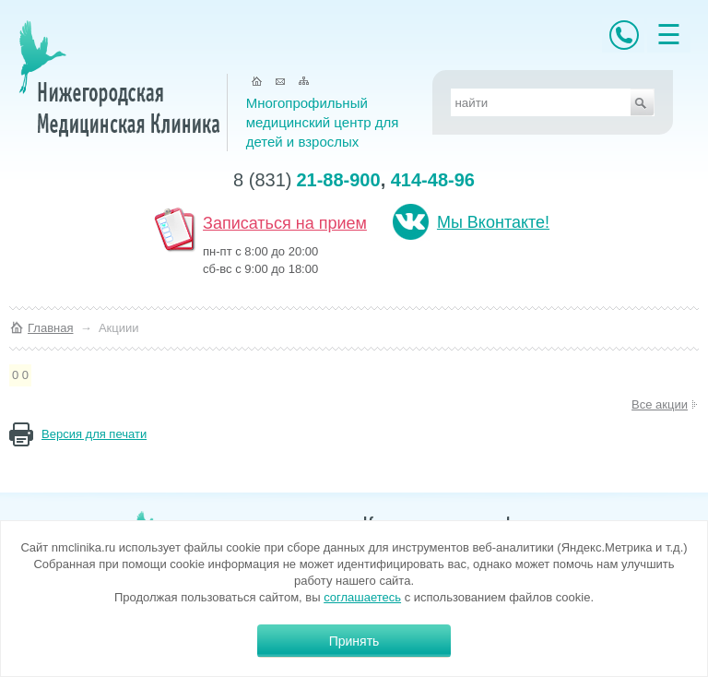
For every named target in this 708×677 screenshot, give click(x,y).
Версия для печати (94, 434)
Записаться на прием (285, 223)
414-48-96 (433, 180)
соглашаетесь (362, 597)
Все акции (659, 404)
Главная (50, 328)
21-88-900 (338, 180)
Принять (354, 641)
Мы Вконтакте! (493, 222)
